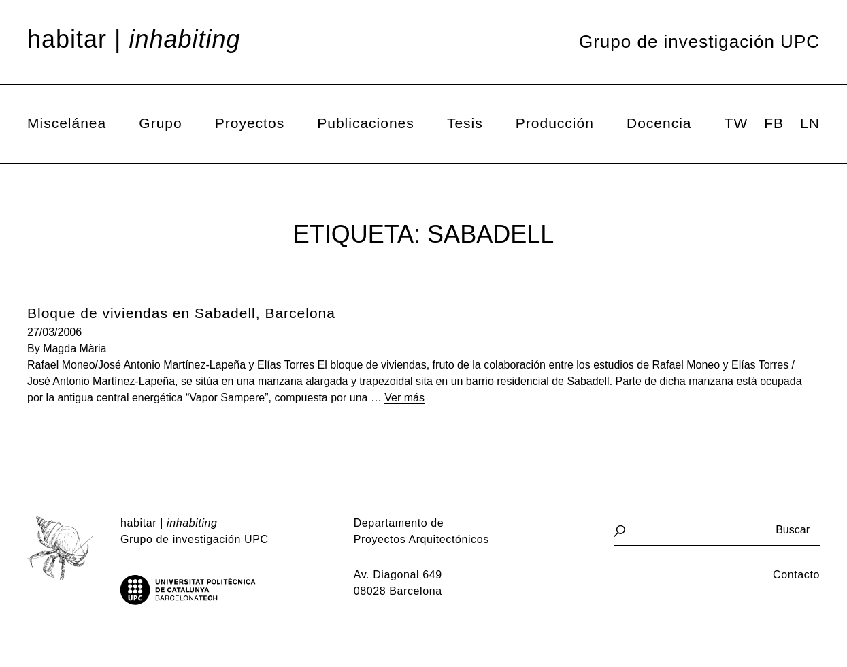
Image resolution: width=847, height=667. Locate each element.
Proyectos (249, 123)
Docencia (659, 123)
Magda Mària (74, 348)
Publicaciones (365, 123)
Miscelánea (66, 123)
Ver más (404, 397)
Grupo (160, 123)
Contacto (796, 574)
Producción (555, 123)
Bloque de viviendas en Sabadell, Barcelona (181, 313)
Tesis (465, 123)
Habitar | (134, 39)
